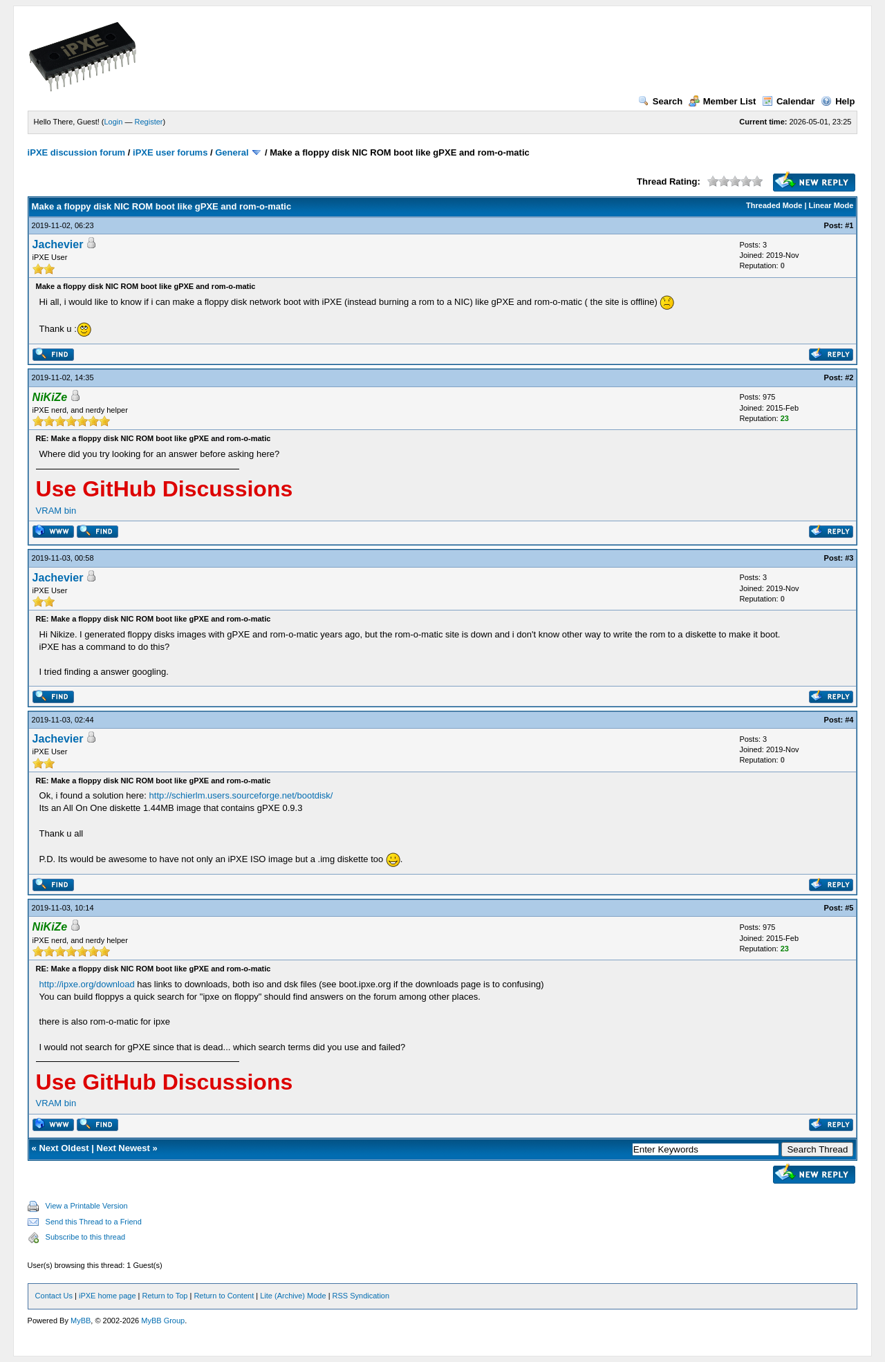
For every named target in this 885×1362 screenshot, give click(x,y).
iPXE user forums (170, 152)
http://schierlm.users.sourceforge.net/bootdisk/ (241, 795)
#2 (849, 377)
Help (838, 101)
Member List (722, 101)
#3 (849, 558)
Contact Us (54, 1295)
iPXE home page (107, 1295)
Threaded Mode (774, 205)
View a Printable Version (87, 1206)
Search (660, 101)
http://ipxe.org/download (87, 984)
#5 (849, 908)
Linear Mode (831, 205)
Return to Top (165, 1295)
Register (149, 122)
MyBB (81, 1320)
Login (113, 122)
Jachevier (58, 244)
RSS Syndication (361, 1295)
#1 (849, 225)
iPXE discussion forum (77, 152)
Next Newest (123, 1148)
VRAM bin (56, 510)
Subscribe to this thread (86, 1237)
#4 (849, 720)
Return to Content (224, 1295)
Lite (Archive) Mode (293, 1295)
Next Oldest (63, 1148)
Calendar (788, 101)
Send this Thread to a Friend (94, 1222)
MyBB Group (163, 1320)
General (231, 152)
